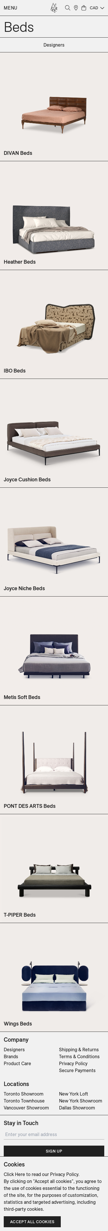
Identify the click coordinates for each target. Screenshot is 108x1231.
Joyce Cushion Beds (27, 479)
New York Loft (73, 1094)
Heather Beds (20, 261)
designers (54, 45)
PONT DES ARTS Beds (30, 806)
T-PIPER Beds (20, 914)
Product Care (17, 1063)
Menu (11, 8)
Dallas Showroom (77, 1108)
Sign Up (54, 1151)
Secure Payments (77, 1070)
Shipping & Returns (79, 1049)
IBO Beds (15, 370)
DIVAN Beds (18, 153)
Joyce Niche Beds (24, 588)
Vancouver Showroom (26, 1108)
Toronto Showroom (23, 1094)
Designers (14, 1049)
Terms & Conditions (79, 1056)
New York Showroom (80, 1101)
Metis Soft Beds (22, 697)
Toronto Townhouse (24, 1101)
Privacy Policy (73, 1063)
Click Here (14, 1174)
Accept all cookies (32, 1221)
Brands (11, 1056)
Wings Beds (18, 1023)
